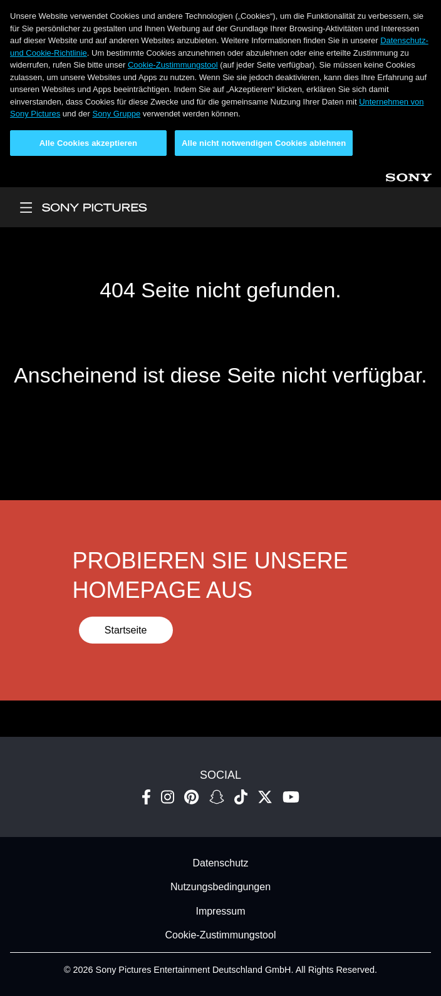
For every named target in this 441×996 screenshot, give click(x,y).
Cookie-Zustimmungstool (173, 64)
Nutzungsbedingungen (220, 887)
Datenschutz (221, 863)
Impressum (220, 911)
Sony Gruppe (117, 113)
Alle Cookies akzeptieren (88, 143)
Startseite (126, 630)
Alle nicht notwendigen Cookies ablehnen (264, 143)
